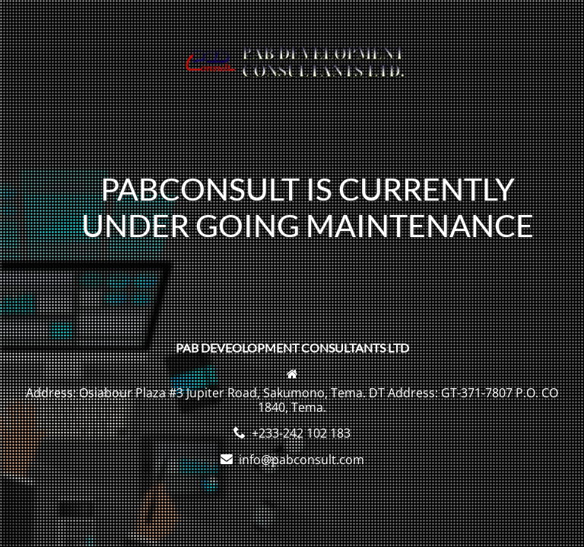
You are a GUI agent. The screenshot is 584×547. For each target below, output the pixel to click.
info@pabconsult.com (301, 459)
